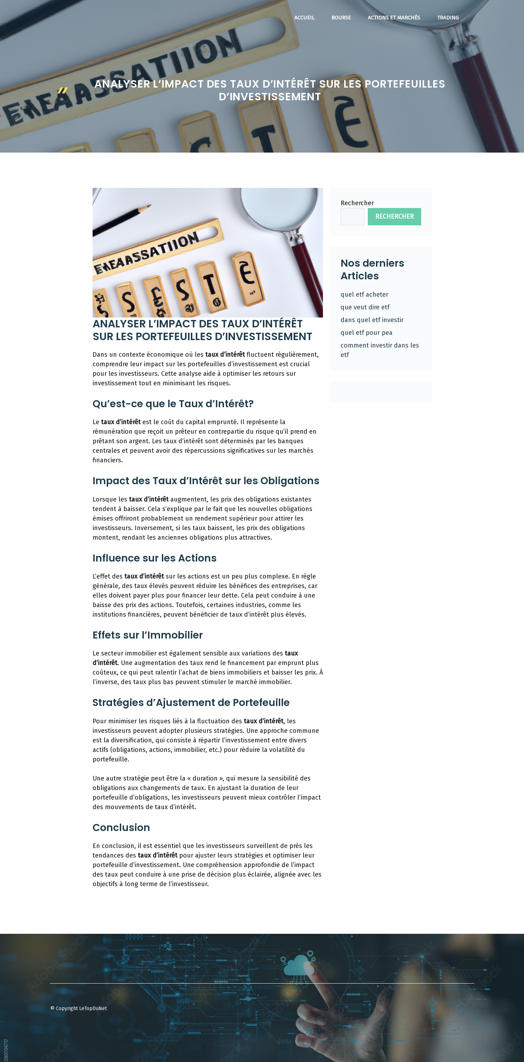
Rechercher (357, 203)
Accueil (304, 17)
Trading (448, 17)
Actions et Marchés (394, 17)
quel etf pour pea (367, 333)
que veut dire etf (365, 307)
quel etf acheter (364, 294)
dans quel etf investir (372, 320)
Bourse (341, 17)
